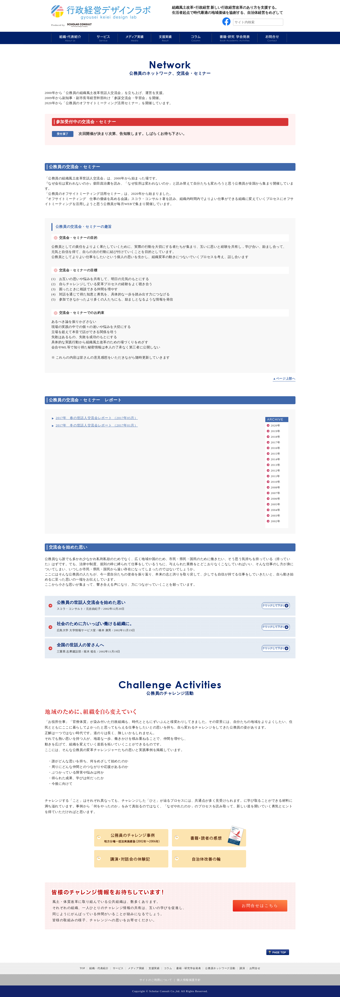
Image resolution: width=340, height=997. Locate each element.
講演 (242, 968)
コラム (168, 968)
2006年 (275, 498)
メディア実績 (136, 968)
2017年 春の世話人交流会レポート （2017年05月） (97, 418)
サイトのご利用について (155, 979)
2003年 (275, 515)
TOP (82, 968)
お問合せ (254, 968)
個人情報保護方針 (189, 979)
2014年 (275, 459)
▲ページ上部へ (284, 378)
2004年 (275, 509)
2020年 (275, 425)
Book (234, 37)
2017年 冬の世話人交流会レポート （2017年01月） (97, 425)
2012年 (275, 470)
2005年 (275, 504)
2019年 (275, 431)
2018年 (275, 436)
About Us (70, 37)
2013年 (275, 464)
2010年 (275, 481)
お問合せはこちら (260, 906)
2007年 (275, 493)
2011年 (275, 476)
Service (103, 37)
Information (272, 37)
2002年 (275, 521)
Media (133, 37)
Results (164, 37)
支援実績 (154, 968)
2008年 (275, 487)
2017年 (275, 442)
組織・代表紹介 (98, 968)
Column (195, 37)
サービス (118, 968)
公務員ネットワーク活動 (220, 968)
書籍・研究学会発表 (188, 968)
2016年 (275, 447)
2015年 (275, 453)
